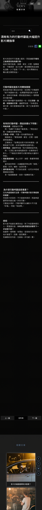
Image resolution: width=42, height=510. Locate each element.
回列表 (21, 418)
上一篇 (7, 418)
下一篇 (34, 418)
